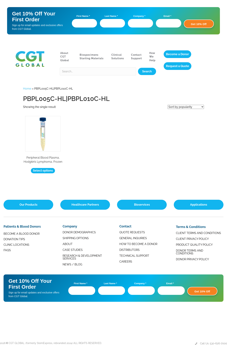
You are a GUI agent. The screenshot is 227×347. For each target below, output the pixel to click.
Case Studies (73, 250)
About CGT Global (64, 57)
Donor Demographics (79, 232)
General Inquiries (133, 238)
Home (27, 88)
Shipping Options (76, 238)
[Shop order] (186, 107)
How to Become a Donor (138, 244)
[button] (147, 71)
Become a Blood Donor (22, 233)
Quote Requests (132, 232)
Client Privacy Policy (192, 239)
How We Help (152, 57)
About (68, 244)
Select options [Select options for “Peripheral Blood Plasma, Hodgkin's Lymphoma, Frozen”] (43, 170)
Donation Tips (14, 239)
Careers (125, 261)
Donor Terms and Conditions (189, 252)
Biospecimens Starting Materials (92, 56)
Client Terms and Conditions (198, 233)
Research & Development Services (82, 257)
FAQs (7, 250)
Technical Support (134, 255)
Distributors (129, 250)
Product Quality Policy (194, 244)
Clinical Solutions (117, 56)
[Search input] (98, 71)
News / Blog (72, 264)
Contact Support (136, 56)
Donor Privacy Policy (192, 259)
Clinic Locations (16, 244)
